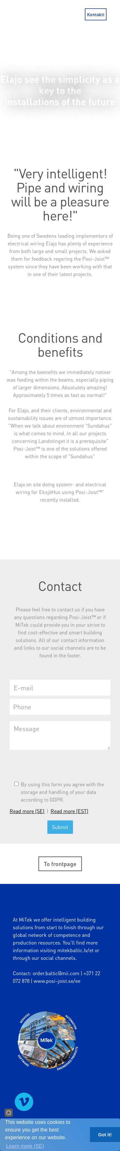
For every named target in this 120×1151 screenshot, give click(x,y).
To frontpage (60, 863)
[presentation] (58, 765)
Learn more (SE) (25, 1146)
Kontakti (95, 14)
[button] (115, 14)
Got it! (105, 1134)
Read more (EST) (69, 811)
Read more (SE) (27, 811)
